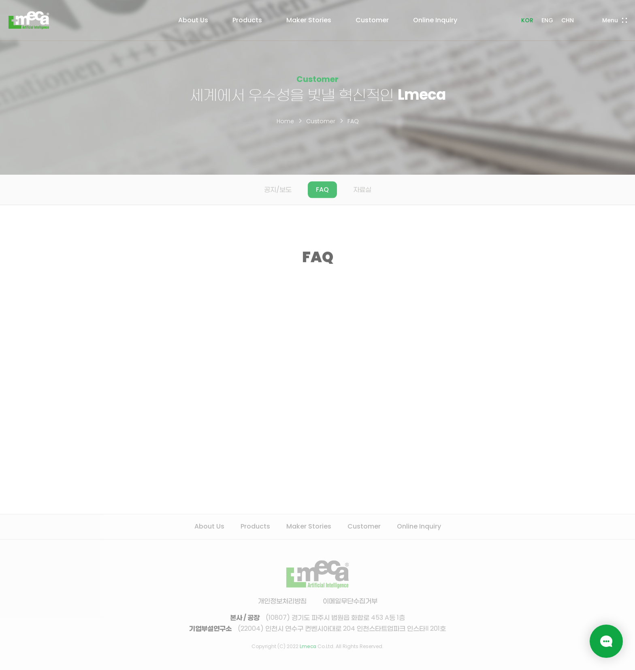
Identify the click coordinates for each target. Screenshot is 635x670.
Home (285, 121)
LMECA (28, 20)
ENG (547, 20)
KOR (527, 20)
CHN (567, 20)
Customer (320, 121)
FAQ (353, 121)
